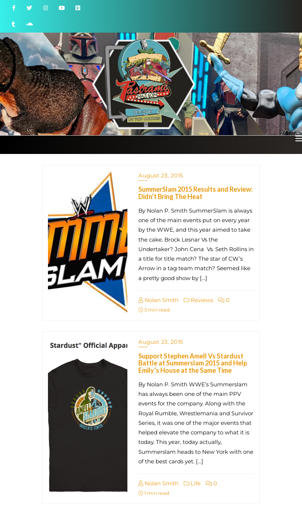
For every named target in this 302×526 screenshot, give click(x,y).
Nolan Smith (158, 300)
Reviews (198, 300)
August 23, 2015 (160, 175)
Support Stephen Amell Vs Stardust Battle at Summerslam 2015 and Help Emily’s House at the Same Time (192, 363)
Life (192, 483)
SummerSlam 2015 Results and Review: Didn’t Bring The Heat (195, 193)
